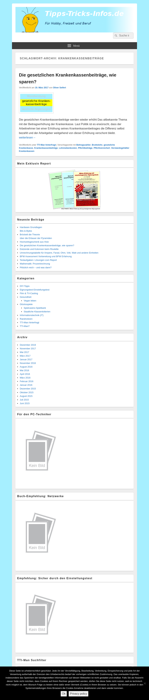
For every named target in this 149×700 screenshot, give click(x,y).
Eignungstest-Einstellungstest (34, 289)
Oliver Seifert (59, 87)
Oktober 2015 (27, 392)
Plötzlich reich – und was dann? (36, 267)
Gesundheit (25, 297)
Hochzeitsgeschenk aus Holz (34, 242)
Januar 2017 (26, 359)
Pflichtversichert (102, 148)
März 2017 (25, 356)
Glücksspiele (26, 304)
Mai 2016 (24, 370)
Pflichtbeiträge (85, 148)
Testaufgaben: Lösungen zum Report (38, 260)
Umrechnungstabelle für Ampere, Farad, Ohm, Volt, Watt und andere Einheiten (59, 252)
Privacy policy (78, 693)
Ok (63, 693)
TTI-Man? (25, 326)
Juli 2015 (24, 399)
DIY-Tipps (25, 286)
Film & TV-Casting (29, 293)
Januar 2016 (26, 385)
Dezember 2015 (28, 388)
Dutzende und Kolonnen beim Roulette (39, 249)
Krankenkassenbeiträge (46, 148)
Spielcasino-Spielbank (35, 308)
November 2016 (28, 363)
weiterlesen (27, 137)
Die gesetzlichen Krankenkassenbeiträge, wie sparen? (47, 245)
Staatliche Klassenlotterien (37, 311)
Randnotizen (26, 319)
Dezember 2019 (28, 345)
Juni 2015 (25, 403)
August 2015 (26, 396)
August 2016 (26, 366)
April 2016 (25, 374)
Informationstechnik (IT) (32, 315)
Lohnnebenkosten (68, 148)
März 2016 (25, 377)
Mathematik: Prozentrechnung (35, 263)
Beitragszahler (83, 145)
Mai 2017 (24, 352)
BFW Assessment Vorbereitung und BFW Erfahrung (46, 256)
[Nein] (144, 683)
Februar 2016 (26, 381)
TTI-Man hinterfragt (46, 145)
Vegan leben (30, 300)
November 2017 (28, 348)
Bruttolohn (97, 145)
